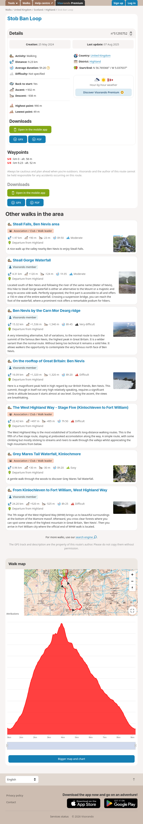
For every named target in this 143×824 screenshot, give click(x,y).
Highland (95, 61)
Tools (12, 3)
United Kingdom (100, 55)
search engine (86, 537)
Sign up (118, 3)
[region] (71, 592)
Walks (26, 3)
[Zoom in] (132, 574)
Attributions (12, 613)
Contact (11, 802)
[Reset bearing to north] (132, 587)
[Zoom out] (132, 581)
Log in (132, 3)
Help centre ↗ (44, 3)
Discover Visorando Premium (103, 92)
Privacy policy (14, 795)
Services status (59, 816)
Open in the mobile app (30, 129)
